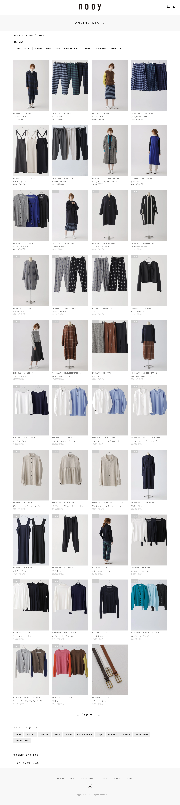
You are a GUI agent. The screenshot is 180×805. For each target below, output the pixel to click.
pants (57, 48)
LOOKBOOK (60, 779)
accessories (116, 48)
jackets (27, 48)
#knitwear (112, 734)
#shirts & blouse (84, 734)
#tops (100, 734)
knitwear (87, 48)
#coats (18, 734)
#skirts (57, 734)
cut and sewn (101, 48)
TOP (47, 779)
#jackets (30, 734)
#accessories (142, 734)
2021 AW (40, 35)
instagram (90, 786)
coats (17, 48)
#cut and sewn (22, 740)
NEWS (73, 779)
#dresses (44, 734)
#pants (69, 734)
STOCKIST (103, 779)
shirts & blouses (71, 48)
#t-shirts (126, 734)
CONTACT (130, 779)
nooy (16, 35)
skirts (48, 48)
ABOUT (117, 779)
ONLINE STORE (27, 35)
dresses (38, 48)
